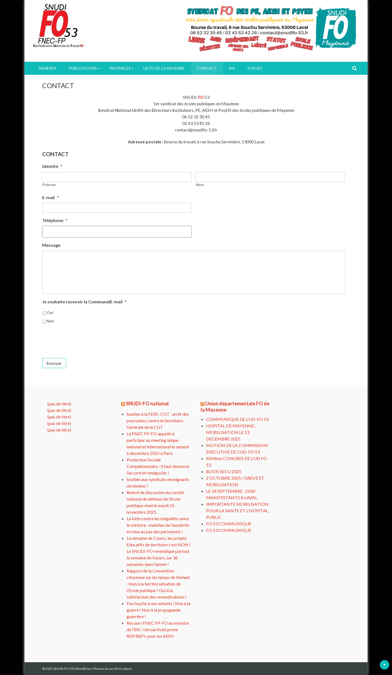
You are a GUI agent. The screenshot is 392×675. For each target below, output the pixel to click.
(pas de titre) (59, 403)
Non (50, 321)
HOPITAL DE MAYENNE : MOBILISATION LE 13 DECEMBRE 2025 (231, 432)
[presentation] (83, 338)
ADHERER (47, 68)
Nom (200, 185)
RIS (232, 68)
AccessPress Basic (118, 669)
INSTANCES (120, 68)
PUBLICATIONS (83, 68)
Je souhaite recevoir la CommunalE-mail (84, 301)
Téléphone (55, 220)
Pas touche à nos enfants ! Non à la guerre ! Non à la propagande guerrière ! (158, 610)
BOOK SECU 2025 (223, 471)
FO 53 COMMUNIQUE (228, 523)
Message (51, 245)
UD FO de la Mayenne (164, 68)
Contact (206, 68)
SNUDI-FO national (147, 403)
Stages (254, 68)
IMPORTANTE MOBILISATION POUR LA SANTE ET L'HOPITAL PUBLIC (237, 510)
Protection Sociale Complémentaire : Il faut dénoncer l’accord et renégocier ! (158, 466)
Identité (52, 166)
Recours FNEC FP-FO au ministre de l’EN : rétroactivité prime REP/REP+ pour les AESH (158, 629)
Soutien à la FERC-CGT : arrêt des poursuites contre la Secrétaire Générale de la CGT (158, 420)
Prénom (49, 185)
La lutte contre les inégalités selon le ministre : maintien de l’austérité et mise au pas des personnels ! (158, 525)
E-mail (50, 197)
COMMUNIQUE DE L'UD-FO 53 (237, 419)
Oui (50, 312)
